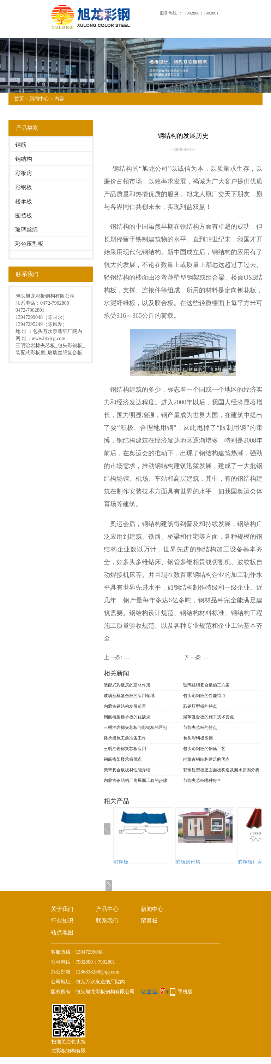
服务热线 (168, 13)
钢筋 (20, 145)
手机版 (185, 991)
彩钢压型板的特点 (200, 706)
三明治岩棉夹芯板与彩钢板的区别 (135, 727)
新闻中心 (39, 98)
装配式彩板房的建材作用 (127, 685)
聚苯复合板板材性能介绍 (127, 769)
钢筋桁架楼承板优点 (123, 759)
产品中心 (107, 909)
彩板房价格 (188, 862)
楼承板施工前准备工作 (125, 738)
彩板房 (23, 173)
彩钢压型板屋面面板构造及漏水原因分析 (221, 769)
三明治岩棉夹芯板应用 (125, 748)
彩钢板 (23, 187)
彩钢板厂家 (250, 862)
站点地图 (62, 932)
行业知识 (62, 921)
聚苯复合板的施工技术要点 (208, 716)
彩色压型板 (29, 244)
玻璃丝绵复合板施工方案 (206, 685)
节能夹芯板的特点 (200, 727)
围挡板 (23, 215)
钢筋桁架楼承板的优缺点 (127, 716)
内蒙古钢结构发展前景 (125, 706)
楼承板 (23, 201)
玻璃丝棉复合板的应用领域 (129, 695)
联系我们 (107, 921)
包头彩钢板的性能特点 (204, 695)
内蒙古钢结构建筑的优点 (206, 759)
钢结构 (23, 159)
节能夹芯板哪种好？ (202, 780)
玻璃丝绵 (26, 230)
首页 (19, 98)
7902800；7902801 (201, 13)
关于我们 (62, 909)
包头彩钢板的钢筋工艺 (204, 748)
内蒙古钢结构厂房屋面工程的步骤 (135, 780)
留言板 (149, 921)
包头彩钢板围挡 (198, 738)
